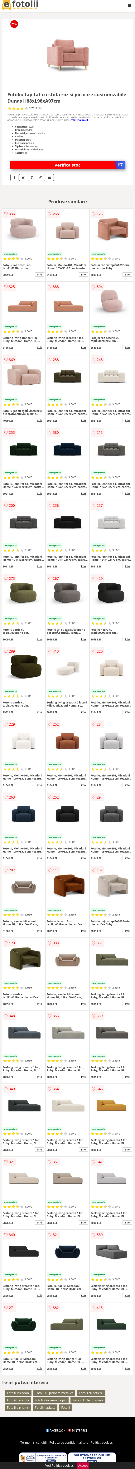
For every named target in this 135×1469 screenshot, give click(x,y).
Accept (83, 1465)
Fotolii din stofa (18, 1400)
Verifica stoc (90, 165)
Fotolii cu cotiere (91, 1393)
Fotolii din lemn (18, 1407)
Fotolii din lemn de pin (51, 1400)
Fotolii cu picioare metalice (54, 1393)
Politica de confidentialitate (68, 1442)
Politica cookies (102, 1442)
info (39, 274)
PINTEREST (77, 1430)
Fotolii (65, 1407)
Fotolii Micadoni (18, 1393)
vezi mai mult (79, 120)
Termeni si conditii (33, 1442)
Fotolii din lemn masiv (88, 1400)
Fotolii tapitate (45, 1407)
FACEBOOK (55, 1430)
